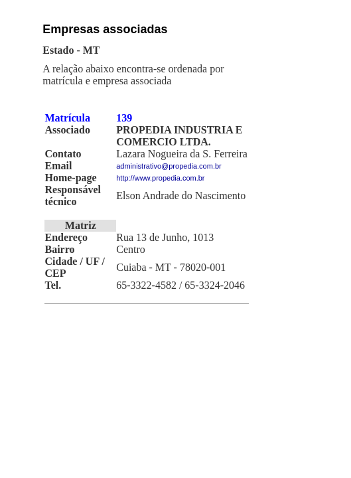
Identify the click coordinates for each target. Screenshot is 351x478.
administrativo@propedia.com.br (169, 166)
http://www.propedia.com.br (160, 178)
